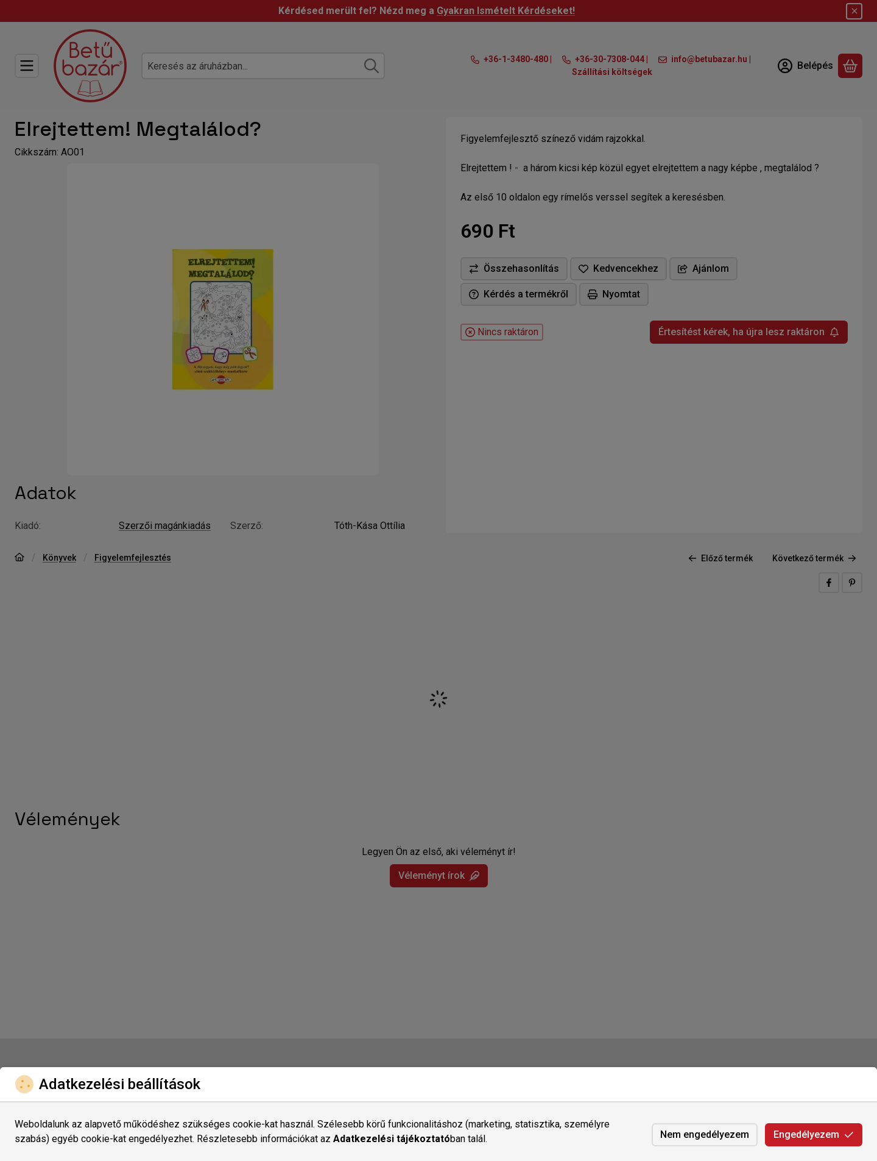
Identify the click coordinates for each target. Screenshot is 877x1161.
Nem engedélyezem (704, 1134)
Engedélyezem (813, 1134)
